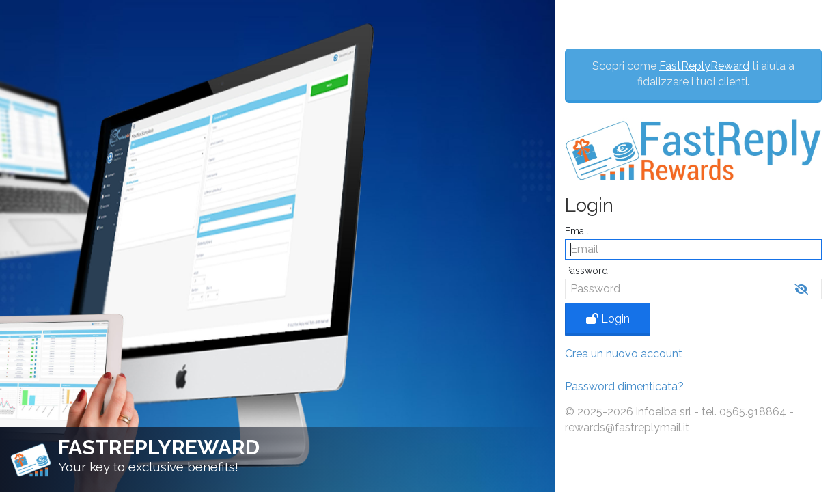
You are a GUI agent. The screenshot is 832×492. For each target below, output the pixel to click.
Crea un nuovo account (623, 353)
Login (608, 318)
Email (577, 231)
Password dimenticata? (624, 386)
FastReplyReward (704, 65)
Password (586, 270)
